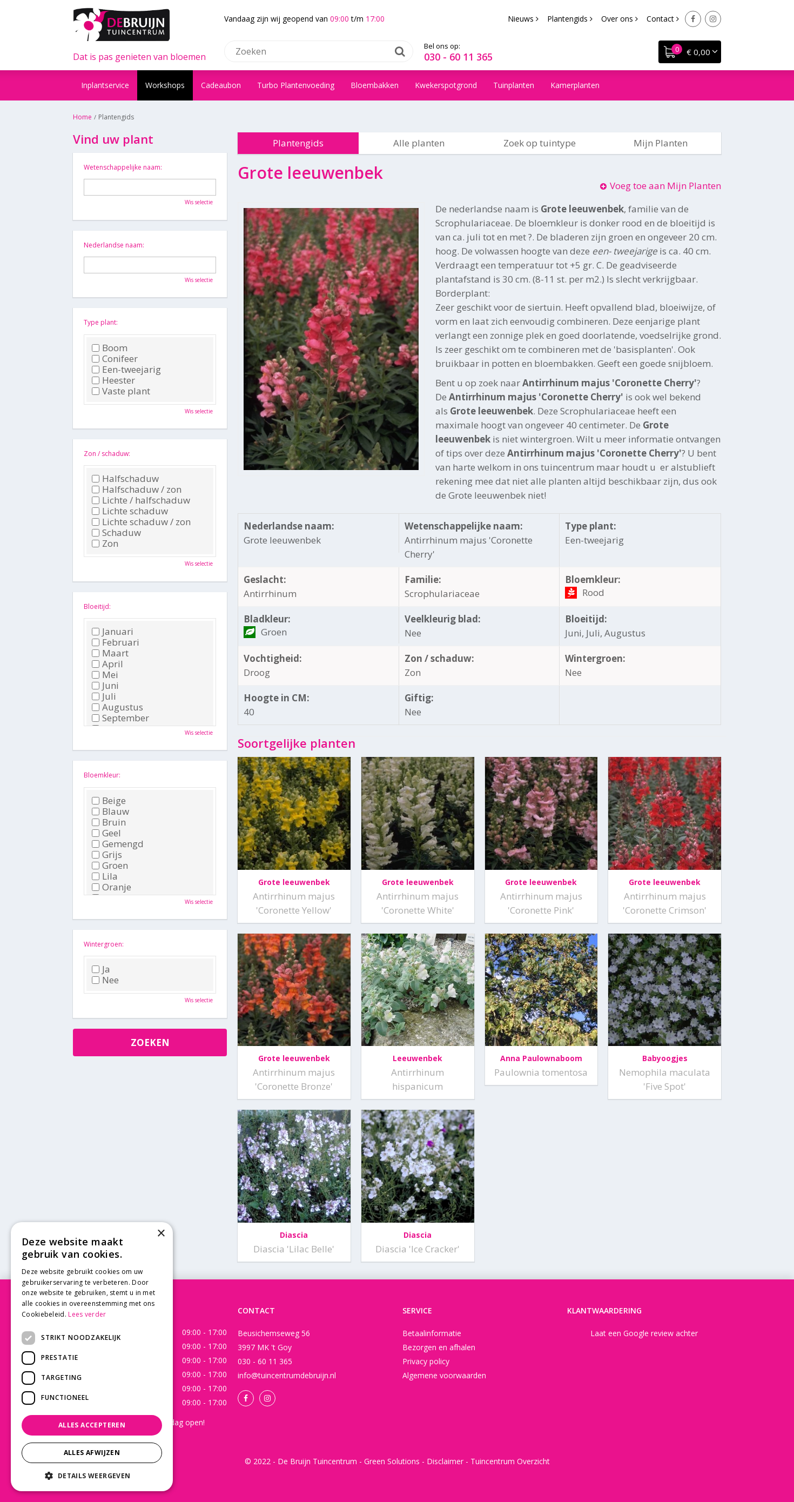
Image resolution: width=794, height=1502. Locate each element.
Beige (109, 800)
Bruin (109, 822)
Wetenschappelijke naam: (123, 167)
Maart (110, 653)
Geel (106, 833)
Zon (105, 543)
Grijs (107, 855)
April (107, 664)
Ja (101, 969)
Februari (115, 642)
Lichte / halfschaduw (141, 500)
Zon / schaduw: (107, 453)
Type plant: (101, 322)
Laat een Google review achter (644, 1333)
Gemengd (118, 844)
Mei (105, 675)
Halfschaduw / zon (136, 489)
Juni (105, 685)
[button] (92, 1475)
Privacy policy (425, 1361)
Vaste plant (121, 391)
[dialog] (92, 1356)
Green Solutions (392, 1461)
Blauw (110, 811)
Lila (105, 876)
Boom (109, 348)
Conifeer (115, 359)
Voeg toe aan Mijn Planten (665, 185)
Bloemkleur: (102, 775)
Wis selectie (199, 202)
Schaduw (116, 533)
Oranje (111, 887)
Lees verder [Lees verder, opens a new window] (87, 1314)
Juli (104, 696)
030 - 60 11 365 (458, 56)
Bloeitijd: (97, 606)
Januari (112, 631)
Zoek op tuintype (539, 143)
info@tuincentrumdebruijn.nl (287, 1375)
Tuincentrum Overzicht (510, 1461)
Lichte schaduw (130, 511)
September (120, 718)
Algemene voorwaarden (444, 1375)
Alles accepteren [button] (91, 1425)
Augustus (117, 707)
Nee (105, 980)
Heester (113, 380)
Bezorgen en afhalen (438, 1347)
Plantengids (298, 143)
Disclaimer (445, 1461)
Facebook (693, 19)
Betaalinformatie (431, 1333)
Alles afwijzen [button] (92, 1452)
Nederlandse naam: (114, 245)
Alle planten (419, 143)
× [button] (161, 1234)
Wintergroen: (104, 944)
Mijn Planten (661, 143)
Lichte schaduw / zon (141, 522)
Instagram (713, 19)
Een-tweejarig (126, 369)
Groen (110, 865)
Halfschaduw (125, 478)
